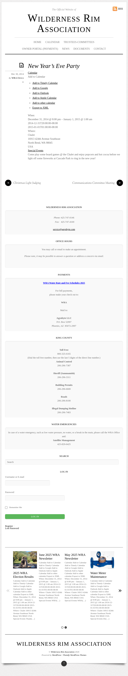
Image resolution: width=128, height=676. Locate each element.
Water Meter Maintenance (98, 575)
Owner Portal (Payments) (40, 48)
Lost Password (12, 528)
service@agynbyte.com (64, 229)
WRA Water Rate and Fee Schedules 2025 (64, 283)
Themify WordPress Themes (74, 655)
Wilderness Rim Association (64, 23)
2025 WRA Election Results (23, 575)
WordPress (56, 655)
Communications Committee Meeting (97, 183)
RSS (120, 8)
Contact (100, 48)
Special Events (35, 150)
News (66, 48)
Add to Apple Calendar (44, 98)
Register (9, 526)
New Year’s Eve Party (53, 66)
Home (37, 42)
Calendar (52, 42)
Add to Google (40, 88)
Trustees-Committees (79, 42)
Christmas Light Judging (23, 183)
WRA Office (18, 78)
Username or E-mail (14, 477)
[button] (36, 76)
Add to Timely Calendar (45, 83)
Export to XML (40, 107)
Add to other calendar (43, 103)
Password (9, 492)
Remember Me (15, 507)
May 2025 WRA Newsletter (75, 556)
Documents (82, 48)
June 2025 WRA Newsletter (49, 556)
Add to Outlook (40, 93)
